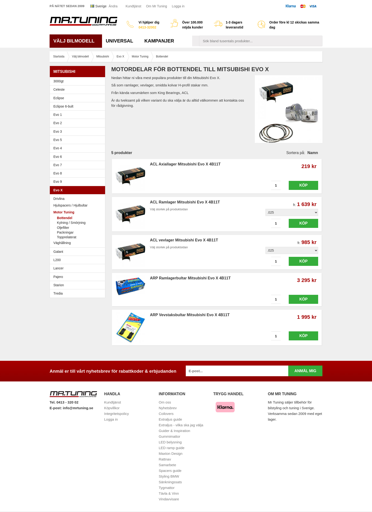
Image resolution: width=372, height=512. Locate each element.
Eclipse (78, 98)
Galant (78, 252)
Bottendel (64, 218)
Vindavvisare (169, 499)
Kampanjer (159, 40)
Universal (121, 40)
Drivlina (59, 199)
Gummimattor (169, 436)
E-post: (56, 408)
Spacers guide (170, 471)
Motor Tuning (78, 212)
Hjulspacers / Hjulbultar (70, 205)
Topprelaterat (66, 237)
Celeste (59, 89)
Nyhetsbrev (168, 408)
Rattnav (165, 459)
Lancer (78, 268)
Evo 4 (78, 148)
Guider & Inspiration (174, 431)
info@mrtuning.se (78, 408)
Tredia (58, 293)
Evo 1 (78, 115)
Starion (58, 285)
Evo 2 (78, 123)
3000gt (78, 81)
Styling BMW (169, 476)
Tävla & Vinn (169, 493)
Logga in (178, 6)
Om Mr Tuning (156, 6)
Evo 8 (78, 173)
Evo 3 (78, 131)
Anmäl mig (305, 371)
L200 (57, 260)
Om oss (165, 402)
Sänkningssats (170, 482)
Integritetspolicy (116, 414)
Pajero (58, 277)
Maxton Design (170, 453)
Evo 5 (78, 140)
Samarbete (167, 465)
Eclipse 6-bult (78, 106)
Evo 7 (78, 165)
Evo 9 (78, 181)
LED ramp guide (171, 448)
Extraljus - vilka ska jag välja (181, 425)
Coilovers (166, 414)
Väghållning (62, 243)
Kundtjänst (133, 6)
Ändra (113, 6)
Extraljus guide (170, 419)
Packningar (65, 232)
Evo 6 (78, 157)
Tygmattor (167, 488)
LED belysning (170, 442)
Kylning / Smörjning (71, 223)
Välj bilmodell (75, 40)
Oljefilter (63, 228)
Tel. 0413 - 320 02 (64, 402)
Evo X (78, 190)
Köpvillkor (112, 408)
